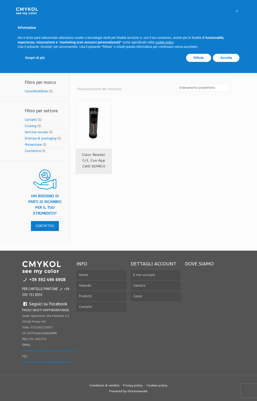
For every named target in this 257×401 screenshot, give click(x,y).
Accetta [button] (226, 58)
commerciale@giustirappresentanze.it (49, 350)
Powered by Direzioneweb (128, 391)
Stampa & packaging (40, 138)
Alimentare (33, 145)
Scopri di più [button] (35, 58)
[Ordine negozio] (203, 87)
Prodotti (85, 296)
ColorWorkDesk (36, 91)
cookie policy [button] (164, 42)
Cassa (137, 296)
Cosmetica (33, 151)
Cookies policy (156, 385)
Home (83, 275)
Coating (30, 126)
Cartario (31, 120)
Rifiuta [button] (199, 58)
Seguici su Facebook (44, 304)
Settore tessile (36, 132)
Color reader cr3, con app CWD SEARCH (93, 160)
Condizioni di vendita (104, 385)
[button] (237, 11)
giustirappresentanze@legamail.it (47, 362)
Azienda (85, 286)
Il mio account (144, 275)
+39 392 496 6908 (47, 279)
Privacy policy (133, 385)
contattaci (45, 226)
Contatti (85, 307)
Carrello (139, 286)
